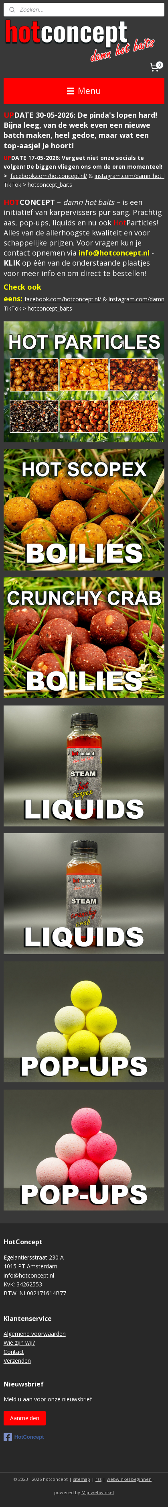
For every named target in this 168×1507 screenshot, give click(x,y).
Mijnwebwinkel (97, 1492)
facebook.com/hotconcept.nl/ (48, 176)
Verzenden (17, 1360)
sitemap (81, 1479)
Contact (14, 1352)
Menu (84, 90)
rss (98, 1479)
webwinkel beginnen (129, 1479)
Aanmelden (24, 1418)
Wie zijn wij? (19, 1342)
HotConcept (24, 1437)
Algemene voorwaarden (35, 1333)
